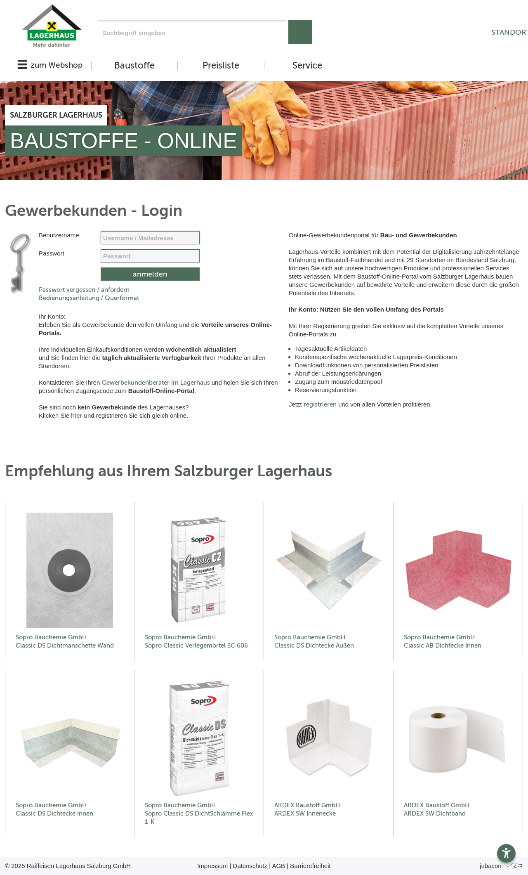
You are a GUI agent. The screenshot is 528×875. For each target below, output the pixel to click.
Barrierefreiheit (310, 865)
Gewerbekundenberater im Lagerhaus (156, 382)
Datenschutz (250, 865)
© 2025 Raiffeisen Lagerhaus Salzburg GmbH (68, 865)
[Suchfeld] (192, 32)
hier (76, 415)
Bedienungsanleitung (69, 298)
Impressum (212, 865)
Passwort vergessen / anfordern (84, 289)
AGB (278, 865)
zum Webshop (56, 65)
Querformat (122, 298)
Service (307, 65)
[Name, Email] (150, 237)
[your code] (150, 255)
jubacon (501, 865)
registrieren (320, 404)
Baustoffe (134, 65)
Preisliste (221, 65)
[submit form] (150, 274)
